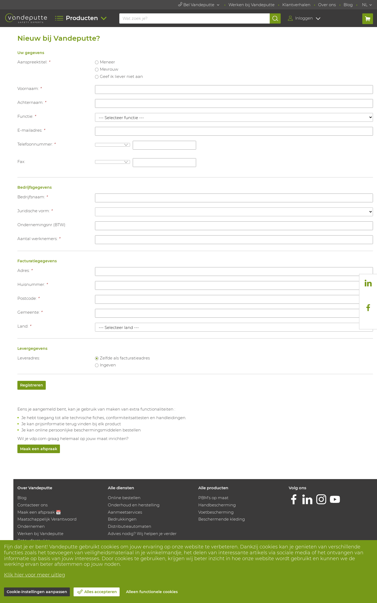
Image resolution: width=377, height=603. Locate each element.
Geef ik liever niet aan (121, 76)
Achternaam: (31, 102)
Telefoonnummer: (36, 144)
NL (365, 4)
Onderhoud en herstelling (133, 504)
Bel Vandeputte (196, 4)
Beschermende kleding (221, 519)
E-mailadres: (31, 130)
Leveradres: (28, 358)
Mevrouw (109, 69)
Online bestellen (124, 497)
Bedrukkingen (122, 519)
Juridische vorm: (34, 210)
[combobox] (112, 145)
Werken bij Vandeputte (252, 4)
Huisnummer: (32, 284)
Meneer (107, 62)
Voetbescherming (216, 512)
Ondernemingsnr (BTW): (41, 224)
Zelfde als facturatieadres (125, 358)
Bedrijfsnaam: (32, 196)
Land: (24, 326)
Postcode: (28, 298)
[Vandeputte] (26, 18)
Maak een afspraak (38, 448)
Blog (348, 4)
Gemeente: (29, 312)
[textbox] (112, 144)
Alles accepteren (100, 591)
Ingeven (108, 364)
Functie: (26, 116)
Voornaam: (29, 88)
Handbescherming (217, 504)
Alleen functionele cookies (152, 591)
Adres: (24, 270)
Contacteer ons (32, 504)
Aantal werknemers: (38, 238)
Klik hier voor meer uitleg (34, 575)
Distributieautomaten (129, 526)
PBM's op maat (213, 497)
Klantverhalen (296, 4)
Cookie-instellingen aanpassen (37, 591)
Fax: (21, 161)
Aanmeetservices (125, 512)
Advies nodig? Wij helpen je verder (142, 533)
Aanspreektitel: (33, 62)
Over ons (327, 4)
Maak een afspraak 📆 (39, 512)
